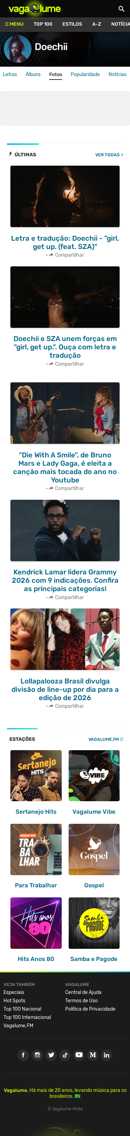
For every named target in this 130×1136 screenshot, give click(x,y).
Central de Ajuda (83, 992)
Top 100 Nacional (22, 1009)
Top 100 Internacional (27, 1017)
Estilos (72, 24)
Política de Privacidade (90, 1009)
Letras (10, 74)
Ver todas (107, 154)
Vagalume (34, 9)
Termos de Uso (81, 1001)
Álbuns (33, 74)
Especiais (13, 992)
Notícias (118, 74)
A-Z (96, 24)
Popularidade (85, 74)
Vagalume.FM (103, 739)
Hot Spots (14, 1001)
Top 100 (43, 24)
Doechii (51, 46)
